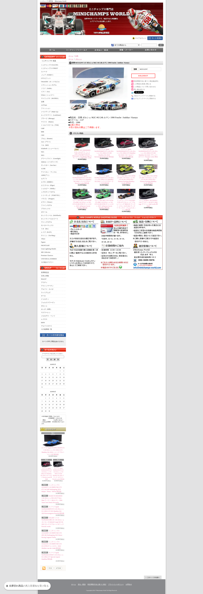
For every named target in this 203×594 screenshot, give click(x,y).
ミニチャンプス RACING (49, 65)
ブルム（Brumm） (47, 138)
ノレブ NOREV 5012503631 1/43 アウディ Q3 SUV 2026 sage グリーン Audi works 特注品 (148, 203)
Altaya (43, 239)
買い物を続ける (139, 89)
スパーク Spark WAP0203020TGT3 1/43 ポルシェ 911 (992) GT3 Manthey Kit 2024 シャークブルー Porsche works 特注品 (82, 179)
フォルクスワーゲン (48, 302)
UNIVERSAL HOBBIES (49, 259)
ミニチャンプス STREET (49, 68)
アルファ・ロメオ (47, 289)
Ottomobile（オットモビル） (51, 82)
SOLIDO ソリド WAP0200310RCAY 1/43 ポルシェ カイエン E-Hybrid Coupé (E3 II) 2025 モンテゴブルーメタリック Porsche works (53, 522)
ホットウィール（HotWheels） (51, 215)
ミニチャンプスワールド (77, 50)
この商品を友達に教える (142, 84)
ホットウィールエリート (49, 219)
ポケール (44, 212)
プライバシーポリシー (116, 584)
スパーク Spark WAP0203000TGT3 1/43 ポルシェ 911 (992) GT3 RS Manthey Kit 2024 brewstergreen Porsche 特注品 (104, 153)
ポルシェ (44, 306)
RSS (50, 568)
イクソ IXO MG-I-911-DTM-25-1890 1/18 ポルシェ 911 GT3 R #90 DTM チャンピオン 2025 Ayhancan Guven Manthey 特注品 (104, 204)
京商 (42, 102)
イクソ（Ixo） (46, 92)
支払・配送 (82, 584)
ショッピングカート (155, 38)
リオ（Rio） (45, 229)
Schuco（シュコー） (48, 95)
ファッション (45, 108)
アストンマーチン (47, 286)
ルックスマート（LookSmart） (51, 115)
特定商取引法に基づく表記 (97, 584)
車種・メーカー (126, 50)
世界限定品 (45, 272)
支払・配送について (101, 50)
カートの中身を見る (53, 335)
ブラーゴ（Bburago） (48, 118)
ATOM (58, 568)
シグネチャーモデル (48, 192)
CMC (43, 135)
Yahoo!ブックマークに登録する (145, 96)
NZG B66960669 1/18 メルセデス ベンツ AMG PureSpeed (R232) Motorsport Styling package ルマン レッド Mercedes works (82, 154)
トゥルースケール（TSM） (50, 125)
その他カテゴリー (47, 262)
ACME (43, 169)
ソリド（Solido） (47, 88)
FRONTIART (45, 245)
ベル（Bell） (45, 145)
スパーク (44, 72)
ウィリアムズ (45, 292)
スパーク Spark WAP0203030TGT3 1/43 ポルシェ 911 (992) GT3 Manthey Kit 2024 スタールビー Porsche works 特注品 (46, 474)
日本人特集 (45, 276)
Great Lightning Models (48, 249)
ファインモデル (46, 205)
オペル (43, 296)
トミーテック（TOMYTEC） (51, 195)
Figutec (43, 242)
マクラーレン (45, 312)
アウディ (44, 282)
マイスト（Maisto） (48, 122)
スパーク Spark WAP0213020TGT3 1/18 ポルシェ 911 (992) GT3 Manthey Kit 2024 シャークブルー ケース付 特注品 (104, 179)
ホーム (52, 50)
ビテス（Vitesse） (47, 202)
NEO (42, 155)
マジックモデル (46, 222)
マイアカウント (140, 38)
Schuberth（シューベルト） (50, 148)
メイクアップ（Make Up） (50, 112)
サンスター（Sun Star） (49, 165)
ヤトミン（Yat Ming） (48, 235)
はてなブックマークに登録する (145, 98)
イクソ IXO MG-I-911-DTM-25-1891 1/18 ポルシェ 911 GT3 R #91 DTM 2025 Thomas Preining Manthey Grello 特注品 (148, 179)
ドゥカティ (45, 299)
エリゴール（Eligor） (48, 185)
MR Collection (45, 252)
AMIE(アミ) (45, 175)
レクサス (44, 319)
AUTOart (44, 105)
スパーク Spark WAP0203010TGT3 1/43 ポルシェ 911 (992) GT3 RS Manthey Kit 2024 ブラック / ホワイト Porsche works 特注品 (58, 474)
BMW (43, 323)
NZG (42, 152)
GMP (42, 128)
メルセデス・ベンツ (48, 316)
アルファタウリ (46, 326)
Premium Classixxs (47, 255)
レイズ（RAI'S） (47, 232)
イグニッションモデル (49, 85)
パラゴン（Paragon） (48, 199)
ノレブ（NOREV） (47, 75)
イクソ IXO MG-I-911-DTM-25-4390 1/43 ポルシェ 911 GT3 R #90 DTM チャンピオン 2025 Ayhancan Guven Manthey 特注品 (82, 204)
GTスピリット (46, 78)
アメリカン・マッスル (49, 172)
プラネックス (45, 209)
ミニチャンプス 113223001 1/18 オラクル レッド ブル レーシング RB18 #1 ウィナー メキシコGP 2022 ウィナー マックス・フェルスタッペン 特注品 (126, 205)
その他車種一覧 (46, 329)
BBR (42, 132)
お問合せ (150, 50)
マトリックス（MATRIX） (50, 98)
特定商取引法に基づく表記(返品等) (146, 81)
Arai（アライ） (46, 142)
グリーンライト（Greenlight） (51, 158)
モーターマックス (47, 225)
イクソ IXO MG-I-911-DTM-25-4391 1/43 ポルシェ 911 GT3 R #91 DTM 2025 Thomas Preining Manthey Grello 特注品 (126, 179)
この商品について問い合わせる (145, 87)
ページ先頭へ (153, 577)
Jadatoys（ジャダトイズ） (50, 162)
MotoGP (43, 279)
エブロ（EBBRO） (47, 182)
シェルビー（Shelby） (48, 188)
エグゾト (44, 179)
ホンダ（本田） (46, 309)
